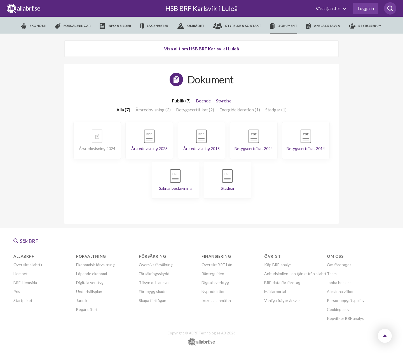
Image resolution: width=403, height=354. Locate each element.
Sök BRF (25, 241)
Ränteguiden (213, 273)
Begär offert (87, 309)
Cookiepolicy (338, 309)
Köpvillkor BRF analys (345, 318)
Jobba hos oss (339, 282)
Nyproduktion (214, 291)
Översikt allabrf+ (28, 264)
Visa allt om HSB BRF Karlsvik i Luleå (201, 48)
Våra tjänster (328, 8)
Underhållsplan (89, 291)
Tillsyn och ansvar (154, 282)
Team (332, 273)
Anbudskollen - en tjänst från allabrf (295, 273)
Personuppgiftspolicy (345, 300)
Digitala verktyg (90, 282)
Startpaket (22, 300)
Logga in (366, 8)
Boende (203, 100)
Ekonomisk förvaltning (95, 264)
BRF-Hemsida (25, 282)
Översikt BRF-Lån (217, 264)
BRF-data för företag (282, 282)
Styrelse (223, 100)
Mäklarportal (275, 291)
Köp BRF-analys (278, 264)
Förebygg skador (153, 291)
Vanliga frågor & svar (282, 300)
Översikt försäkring (156, 264)
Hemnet (20, 273)
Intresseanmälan (216, 300)
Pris (16, 291)
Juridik (81, 300)
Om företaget (339, 264)
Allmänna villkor (340, 291)
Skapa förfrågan (152, 300)
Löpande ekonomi (91, 273)
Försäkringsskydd (154, 273)
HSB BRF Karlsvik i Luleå (201, 8)
